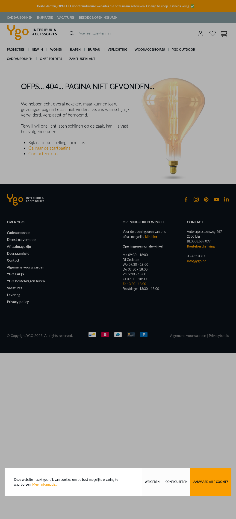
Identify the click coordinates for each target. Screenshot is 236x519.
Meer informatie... (44, 484)
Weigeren (152, 482)
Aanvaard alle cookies (210, 482)
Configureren (176, 482)
